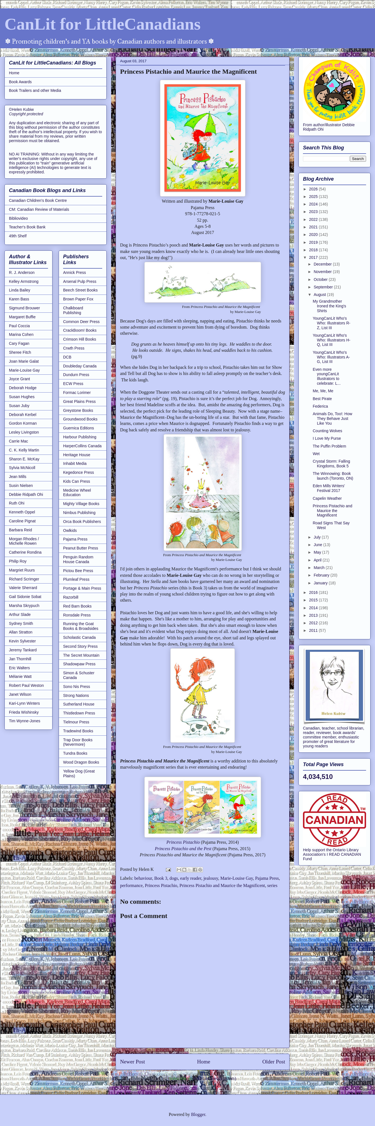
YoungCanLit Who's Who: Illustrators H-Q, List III (331, 340)
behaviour (143, 878)
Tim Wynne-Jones (24, 721)
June (318, 544)
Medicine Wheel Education (77, 492)
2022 (314, 219)
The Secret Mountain (81, 655)
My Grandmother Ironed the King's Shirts (329, 306)
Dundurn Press (76, 374)
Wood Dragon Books (81, 762)
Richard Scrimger (24, 579)
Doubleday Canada (80, 366)
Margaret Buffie (22, 317)
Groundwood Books (80, 419)
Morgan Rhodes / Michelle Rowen (24, 541)
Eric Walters (19, 668)
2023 (314, 211)
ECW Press (73, 383)
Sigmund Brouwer (24, 308)
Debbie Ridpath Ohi (26, 494)
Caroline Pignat (22, 521)
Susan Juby (19, 405)
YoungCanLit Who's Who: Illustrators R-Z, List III (331, 323)
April (318, 560)
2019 (314, 242)
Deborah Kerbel (22, 414)
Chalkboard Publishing (73, 310)
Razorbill (70, 597)
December (323, 264)
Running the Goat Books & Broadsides (80, 626)
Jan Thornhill (20, 659)
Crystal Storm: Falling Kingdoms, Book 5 (331, 463)
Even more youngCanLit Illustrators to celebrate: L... (327, 376)
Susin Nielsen (21, 485)
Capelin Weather (327, 498)
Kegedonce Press (78, 472)
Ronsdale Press (77, 615)
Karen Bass (19, 299)
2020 (314, 234)
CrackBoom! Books (80, 330)
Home (203, 1062)
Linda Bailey (19, 290)
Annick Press (74, 272)
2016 (314, 592)
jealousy (211, 878)
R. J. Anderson (22, 272)
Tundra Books (75, 753)
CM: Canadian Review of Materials (39, 209)
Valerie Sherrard (23, 587)
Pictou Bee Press (78, 570)
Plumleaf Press (76, 579)
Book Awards (20, 82)
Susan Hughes (22, 397)
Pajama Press (267, 878)
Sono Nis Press (76, 686)
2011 (314, 630)
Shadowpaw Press (79, 664)
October (321, 279)
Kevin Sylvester (22, 641)
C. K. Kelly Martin (24, 450)
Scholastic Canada (79, 637)
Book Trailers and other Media (35, 90)
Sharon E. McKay (24, 459)
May (318, 552)
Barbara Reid (20, 530)
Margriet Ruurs (22, 570)
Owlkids (70, 530)
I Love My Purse (327, 438)
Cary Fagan (19, 343)
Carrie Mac (18, 441)
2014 (314, 608)
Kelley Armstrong (24, 281)
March (320, 567)
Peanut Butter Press (80, 548)
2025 (314, 196)
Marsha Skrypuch (24, 605)
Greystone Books (78, 410)
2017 (314, 257)
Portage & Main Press (82, 588)
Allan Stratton (20, 632)
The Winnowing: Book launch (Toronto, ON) (333, 475)
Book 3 (160, 878)
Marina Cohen (21, 334)
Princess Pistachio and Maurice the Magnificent (222, 885)
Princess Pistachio (183, 842)
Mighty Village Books (81, 503)
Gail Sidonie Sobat (25, 596)
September (324, 287)
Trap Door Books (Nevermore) (77, 742)
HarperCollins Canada (82, 446)
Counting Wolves (327, 431)
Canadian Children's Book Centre (38, 200)
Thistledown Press (79, 713)
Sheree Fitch (20, 352)
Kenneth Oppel (22, 512)
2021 (314, 227)
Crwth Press (73, 348)
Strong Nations (76, 695)
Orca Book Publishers (82, 521)
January (321, 583)
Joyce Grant (19, 379)
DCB (67, 357)
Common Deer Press (81, 321)
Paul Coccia (19, 326)
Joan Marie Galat (24, 361)
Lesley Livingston (24, 432)
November (323, 271)
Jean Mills (17, 476)
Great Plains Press (79, 401)
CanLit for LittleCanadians (102, 24)
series (272, 885)
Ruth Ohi (16, 503)
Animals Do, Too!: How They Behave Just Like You (332, 418)
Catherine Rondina (25, 552)
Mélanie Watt (20, 676)
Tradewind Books (78, 731)
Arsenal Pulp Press (79, 281)
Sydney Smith (21, 623)
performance (131, 885)
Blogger (198, 1114)
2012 (314, 623)
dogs (173, 878)
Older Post (273, 1062)
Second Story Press (80, 646)
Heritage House (76, 455)
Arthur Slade (20, 614)
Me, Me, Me (323, 391)
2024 (314, 204)
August (320, 294)
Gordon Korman (23, 423)
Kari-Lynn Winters (24, 703)
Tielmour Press (76, 722)
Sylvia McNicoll (22, 467)
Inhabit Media (75, 463)
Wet (316, 453)
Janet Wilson (20, 694)
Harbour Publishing (79, 437)
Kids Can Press (76, 481)
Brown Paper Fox (78, 299)
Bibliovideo (18, 218)
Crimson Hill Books (79, 339)
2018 (314, 250)
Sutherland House (78, 704)
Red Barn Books (77, 606)
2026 (314, 189)
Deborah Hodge (23, 388)
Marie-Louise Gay (236, 878)
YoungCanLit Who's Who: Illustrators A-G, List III (331, 357)
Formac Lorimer (77, 392)
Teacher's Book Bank (27, 227)
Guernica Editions (78, 428)
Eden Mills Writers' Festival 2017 (329, 488)
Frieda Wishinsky (24, 712)
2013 (314, 615)
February (322, 575)
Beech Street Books (80, 290)
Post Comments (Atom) (215, 1078)
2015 (314, 600)
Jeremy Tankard (23, 650)
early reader (190, 878)
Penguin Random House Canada (78, 559)
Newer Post (132, 1062)
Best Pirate (322, 398)
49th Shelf (18, 236)
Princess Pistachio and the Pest (183, 848)
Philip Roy (18, 561)
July (318, 537)
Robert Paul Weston (26, 685)
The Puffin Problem (329, 446)
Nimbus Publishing (79, 512)
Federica (320, 406)
